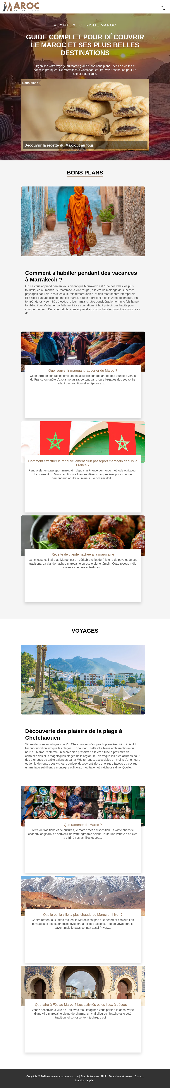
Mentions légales (85, 1080)
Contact (139, 1076)
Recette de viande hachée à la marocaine (82, 554)
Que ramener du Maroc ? (83, 825)
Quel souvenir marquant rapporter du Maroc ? (82, 370)
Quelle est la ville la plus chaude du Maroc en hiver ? (82, 914)
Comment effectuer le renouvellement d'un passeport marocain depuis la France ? (82, 463)
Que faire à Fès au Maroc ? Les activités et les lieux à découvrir (82, 1004)
